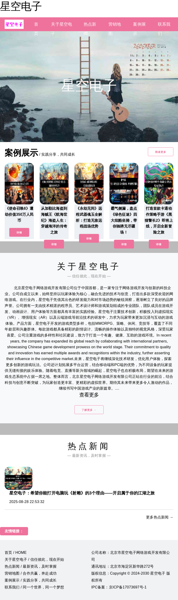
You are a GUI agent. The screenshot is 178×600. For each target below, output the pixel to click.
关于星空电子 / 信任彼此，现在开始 (34, 559)
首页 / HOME (16, 553)
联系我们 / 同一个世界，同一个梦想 (34, 587)
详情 (19, 232)
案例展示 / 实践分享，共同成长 (31, 580)
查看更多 (89, 395)
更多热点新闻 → (159, 517)
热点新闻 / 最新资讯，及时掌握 (31, 566)
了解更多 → (89, 410)
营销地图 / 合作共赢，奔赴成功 (31, 573)
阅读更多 (160, 152)
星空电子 (21, 6)
